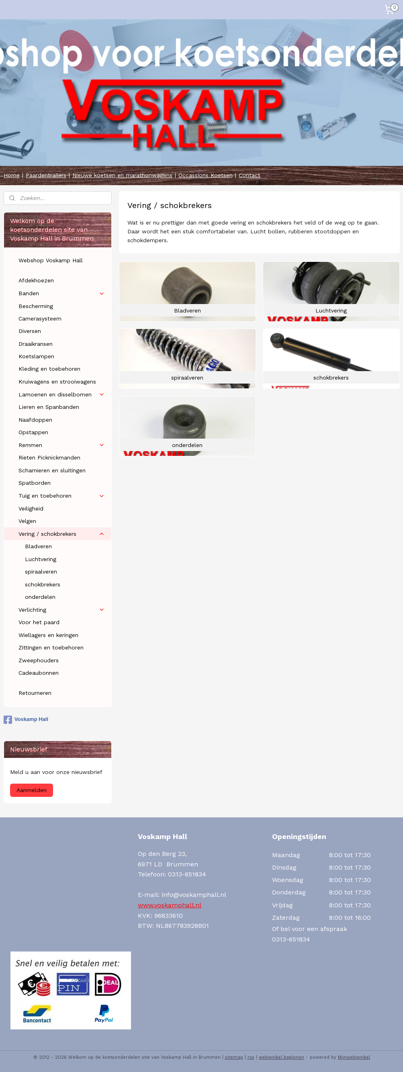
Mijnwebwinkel (354, 1057)
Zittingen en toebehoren (51, 647)
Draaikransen (35, 344)
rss (251, 1057)
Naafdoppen (35, 420)
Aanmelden (31, 790)
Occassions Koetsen (205, 175)
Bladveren (38, 546)
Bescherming (35, 306)
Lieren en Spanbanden (48, 407)
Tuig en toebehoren (61, 495)
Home (12, 175)
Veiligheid (30, 508)
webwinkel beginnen (281, 1057)
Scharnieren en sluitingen (52, 470)
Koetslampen (36, 356)
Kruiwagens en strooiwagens (57, 381)
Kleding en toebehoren (49, 369)
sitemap (234, 1057)
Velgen (27, 521)
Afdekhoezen (36, 280)
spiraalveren (41, 571)
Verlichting (61, 609)
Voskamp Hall (26, 720)
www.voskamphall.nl (169, 905)
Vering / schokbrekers (61, 534)
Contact (249, 175)
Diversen (29, 331)
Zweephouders (38, 660)
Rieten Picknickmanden (49, 457)
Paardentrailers (46, 175)
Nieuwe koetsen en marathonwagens (122, 175)
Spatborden (34, 483)
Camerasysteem (39, 318)
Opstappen (33, 432)
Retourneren (34, 693)
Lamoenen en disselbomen (61, 394)
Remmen (61, 445)
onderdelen (40, 597)
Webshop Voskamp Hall (50, 260)
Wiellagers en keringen (48, 635)
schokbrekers (42, 584)
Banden (61, 293)
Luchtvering (40, 559)
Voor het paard (38, 622)
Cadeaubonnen (38, 673)
